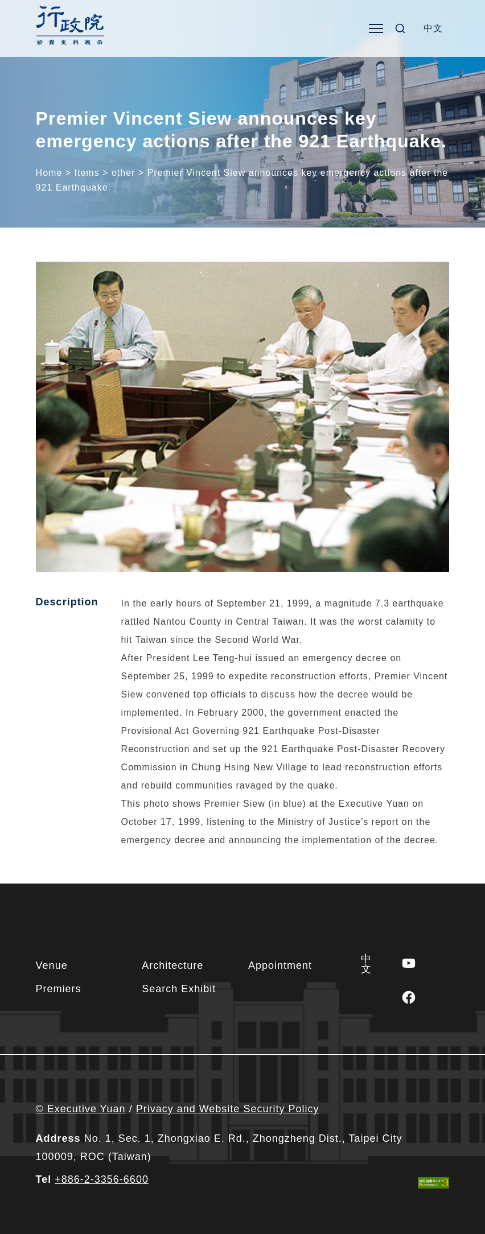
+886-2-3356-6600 (102, 1179)
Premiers (58, 988)
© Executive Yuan (81, 1109)
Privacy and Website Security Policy (227, 1109)
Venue (52, 965)
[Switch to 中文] (433, 28)
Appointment (280, 965)
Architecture (172, 965)
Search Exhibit (179, 988)
